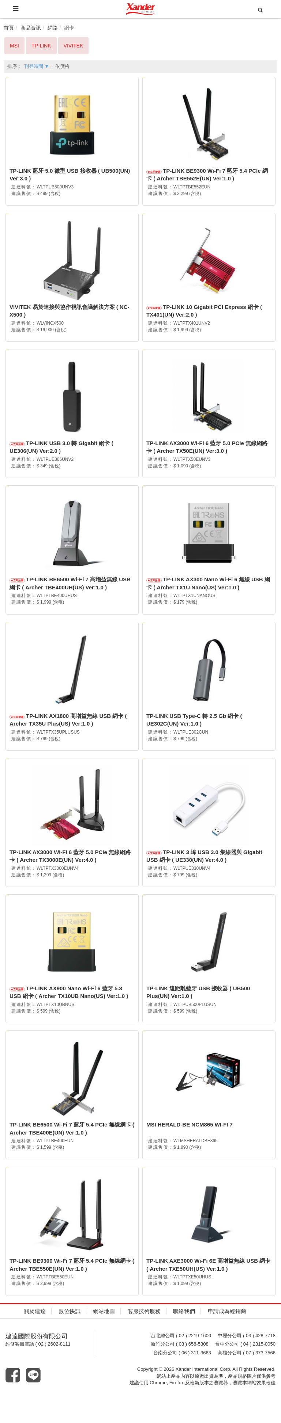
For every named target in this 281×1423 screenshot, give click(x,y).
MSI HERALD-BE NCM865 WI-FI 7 (189, 1142)
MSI (14, 46)
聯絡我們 (184, 1333)
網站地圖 (104, 1333)
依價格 (62, 66)
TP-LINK (41, 46)
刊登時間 (36, 66)
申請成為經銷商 (227, 1333)
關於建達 (35, 1333)
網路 (53, 28)
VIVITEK (73, 46)
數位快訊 (69, 1333)
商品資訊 (30, 28)
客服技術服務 (144, 1333)
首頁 (9, 28)
